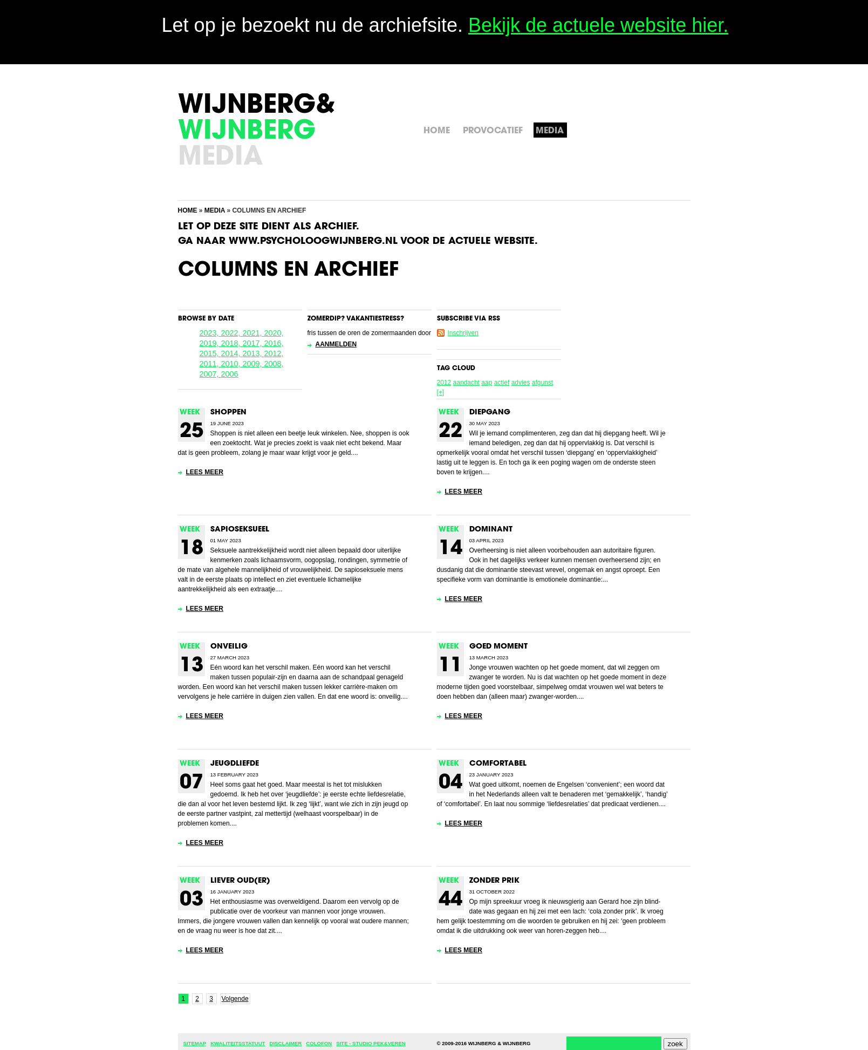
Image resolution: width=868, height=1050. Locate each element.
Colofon (319, 1043)
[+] (441, 392)
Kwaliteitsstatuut (237, 1043)
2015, (210, 353)
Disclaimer (286, 1043)
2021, (253, 333)
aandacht (466, 382)
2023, (210, 333)
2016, (274, 343)
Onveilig (229, 647)
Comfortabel (498, 764)
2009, (253, 363)
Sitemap (195, 1043)
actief (502, 382)
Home (187, 210)
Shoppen (228, 412)
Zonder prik (494, 881)
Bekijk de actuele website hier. (598, 25)
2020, (274, 333)
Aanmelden (336, 344)
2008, (274, 363)
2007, (210, 374)
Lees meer (204, 472)
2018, (232, 343)
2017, (253, 343)
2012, (274, 353)
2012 (444, 382)
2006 (229, 374)
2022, (232, 333)
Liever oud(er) (240, 881)
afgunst (542, 382)
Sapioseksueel (239, 530)
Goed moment (498, 647)
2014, (232, 353)
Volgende (235, 999)
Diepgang (489, 412)
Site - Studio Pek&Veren (370, 1043)
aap (486, 382)
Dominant (490, 530)
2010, (232, 363)
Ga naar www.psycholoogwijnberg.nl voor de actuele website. (358, 242)
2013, (253, 353)
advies (520, 382)
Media (214, 210)
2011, (210, 363)
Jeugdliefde (234, 764)
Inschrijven (463, 333)
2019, (210, 343)
